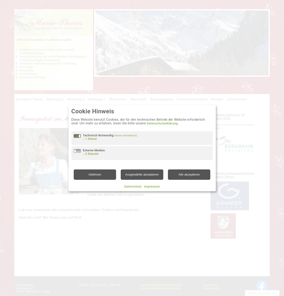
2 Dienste (91, 154)
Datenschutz (133, 186)
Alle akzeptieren (189, 174)
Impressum (152, 186)
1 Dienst (90, 139)
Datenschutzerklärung (162, 123)
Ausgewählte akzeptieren (142, 174)
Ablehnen (94, 174)
